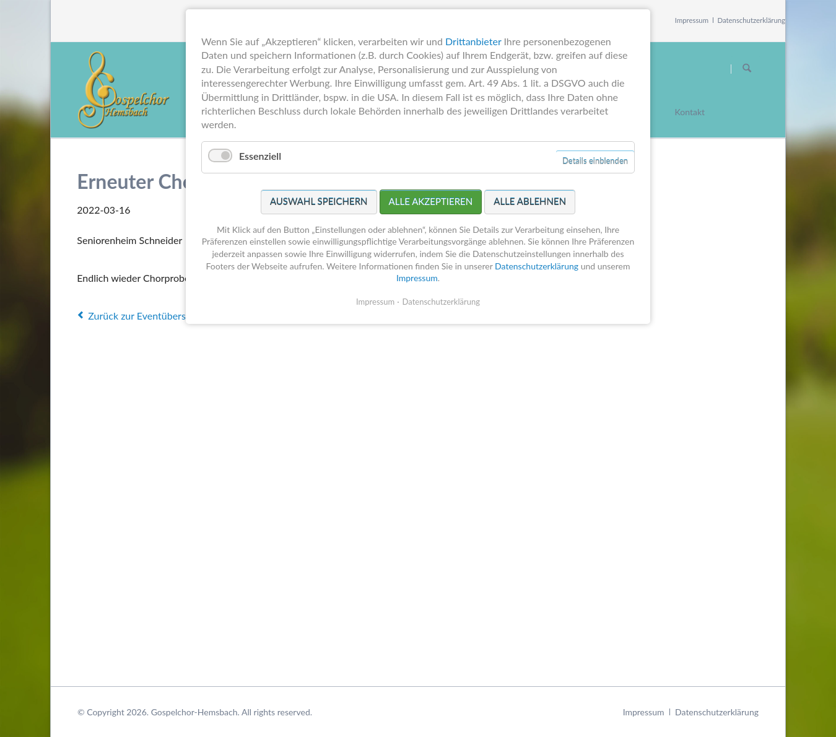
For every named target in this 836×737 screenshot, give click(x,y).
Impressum (691, 20)
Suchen (746, 68)
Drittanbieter (473, 41)
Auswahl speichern (319, 201)
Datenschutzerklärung (752, 20)
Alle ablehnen (530, 201)
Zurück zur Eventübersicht (145, 315)
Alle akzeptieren (431, 201)
